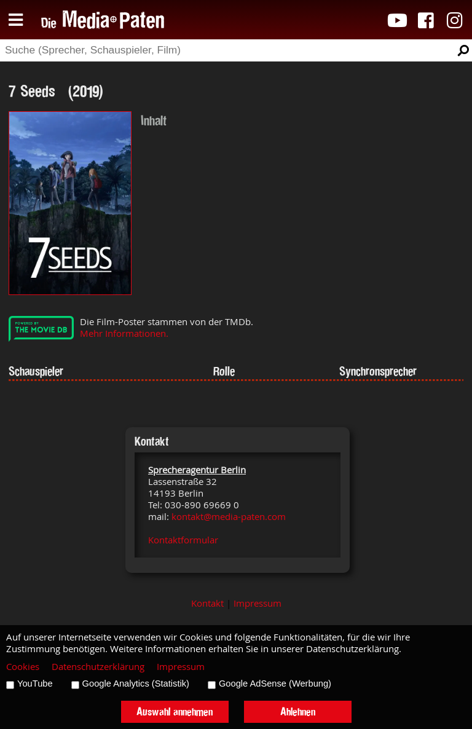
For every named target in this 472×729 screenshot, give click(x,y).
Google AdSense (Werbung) (275, 683)
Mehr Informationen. (124, 333)
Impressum (257, 603)
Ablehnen (297, 711)
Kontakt (207, 603)
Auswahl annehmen (174, 711)
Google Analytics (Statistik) (135, 683)
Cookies (22, 666)
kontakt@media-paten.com (228, 516)
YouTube (35, 683)
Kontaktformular (183, 540)
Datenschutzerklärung (98, 666)
